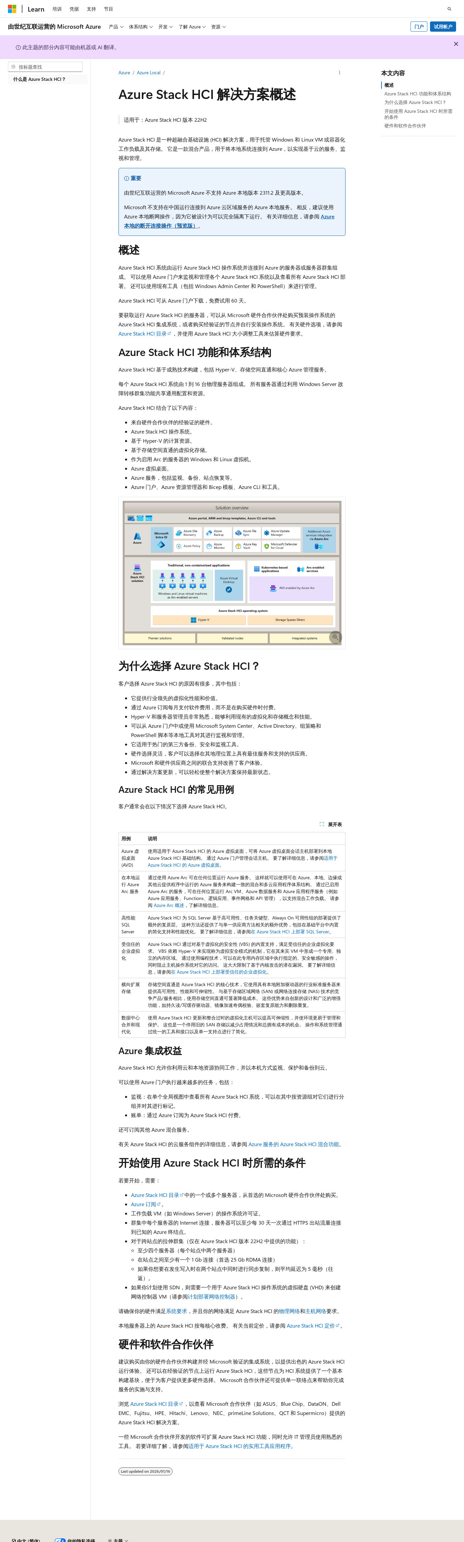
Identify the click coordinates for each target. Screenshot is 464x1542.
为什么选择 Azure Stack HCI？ (415, 102)
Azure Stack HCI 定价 (311, 1325)
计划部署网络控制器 (211, 1296)
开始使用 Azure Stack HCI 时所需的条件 (418, 114)
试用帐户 (443, 26)
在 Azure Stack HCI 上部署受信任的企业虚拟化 (219, 972)
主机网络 (315, 1310)
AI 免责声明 (275, 1538)
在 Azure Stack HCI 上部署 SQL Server (290, 931)
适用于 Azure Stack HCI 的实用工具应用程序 (239, 1445)
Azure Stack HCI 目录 (142, 333)
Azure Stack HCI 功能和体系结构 (417, 93)
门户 (419, 26)
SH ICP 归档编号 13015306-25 (39, 1538)
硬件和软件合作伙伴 (405, 125)
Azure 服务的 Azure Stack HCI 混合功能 (294, 1143)
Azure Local (148, 72)
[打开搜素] (449, 9)
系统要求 (176, 1310)
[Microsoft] (12, 9)
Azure (124, 72)
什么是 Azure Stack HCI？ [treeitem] (39, 79)
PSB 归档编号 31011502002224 (114, 1538)
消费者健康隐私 (399, 1538)
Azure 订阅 (143, 1204)
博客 (326, 1538)
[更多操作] (340, 73)
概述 (389, 85)
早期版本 (304, 1538)
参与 (348, 1538)
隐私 (162, 1538)
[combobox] (45, 67)
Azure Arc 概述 (169, 905)
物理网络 (289, 1310)
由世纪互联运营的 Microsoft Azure (215, 1538)
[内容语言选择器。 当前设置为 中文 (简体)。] (26, 1523)
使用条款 (437, 1538)
